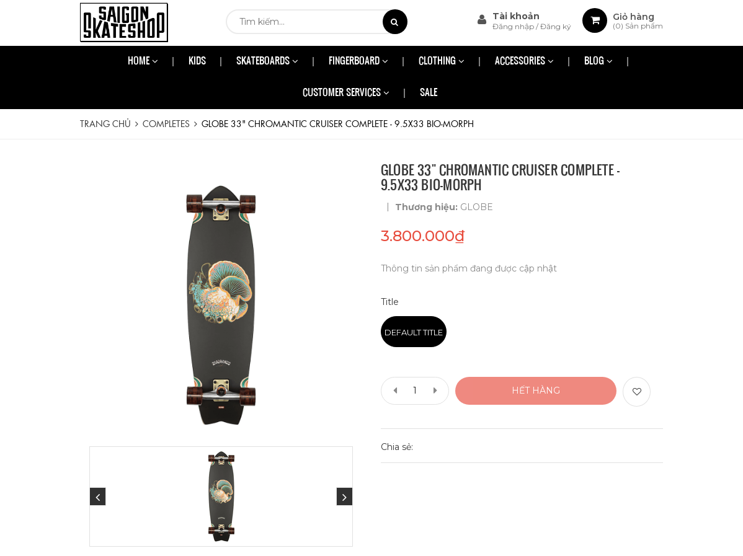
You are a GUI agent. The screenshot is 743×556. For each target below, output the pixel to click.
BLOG (598, 61)
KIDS (197, 61)
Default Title (414, 332)
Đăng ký (555, 26)
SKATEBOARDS (267, 61)
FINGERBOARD (358, 61)
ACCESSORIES (524, 61)
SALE (428, 93)
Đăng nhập (514, 26)
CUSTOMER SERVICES (346, 93)
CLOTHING (442, 61)
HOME (143, 61)
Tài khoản (516, 16)
